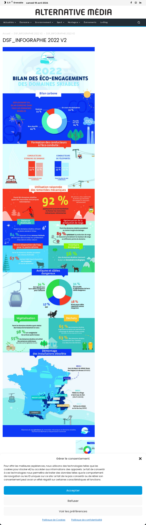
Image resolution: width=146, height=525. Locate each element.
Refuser (73, 501)
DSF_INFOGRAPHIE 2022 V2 (28, 33)
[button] (140, 458)
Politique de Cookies (53, 519)
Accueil (6, 33)
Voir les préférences (73, 511)
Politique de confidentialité (86, 519)
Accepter (73, 490)
